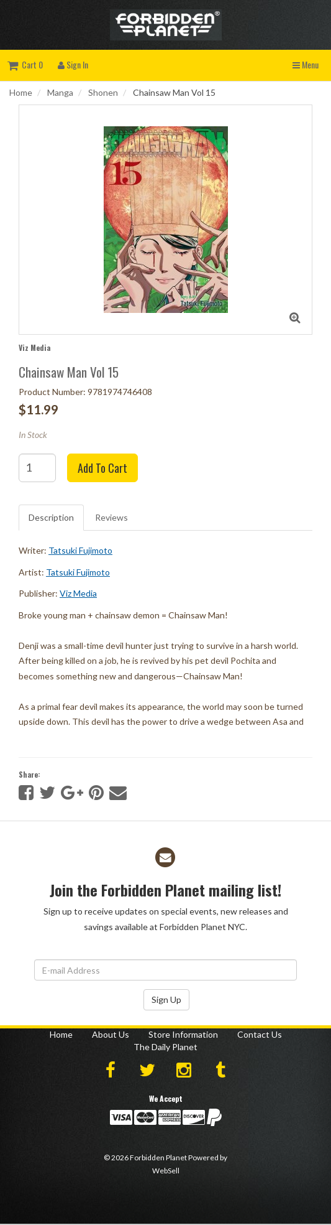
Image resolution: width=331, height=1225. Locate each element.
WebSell (165, 1170)
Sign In (73, 64)
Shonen (103, 92)
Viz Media (34, 347)
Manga (60, 92)
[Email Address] (165, 969)
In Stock (33, 434)
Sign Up (166, 999)
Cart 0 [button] (25, 64)
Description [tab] (51, 517)
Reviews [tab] (111, 517)
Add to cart (102, 468)
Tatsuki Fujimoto (80, 550)
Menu (305, 64)
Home (20, 92)
